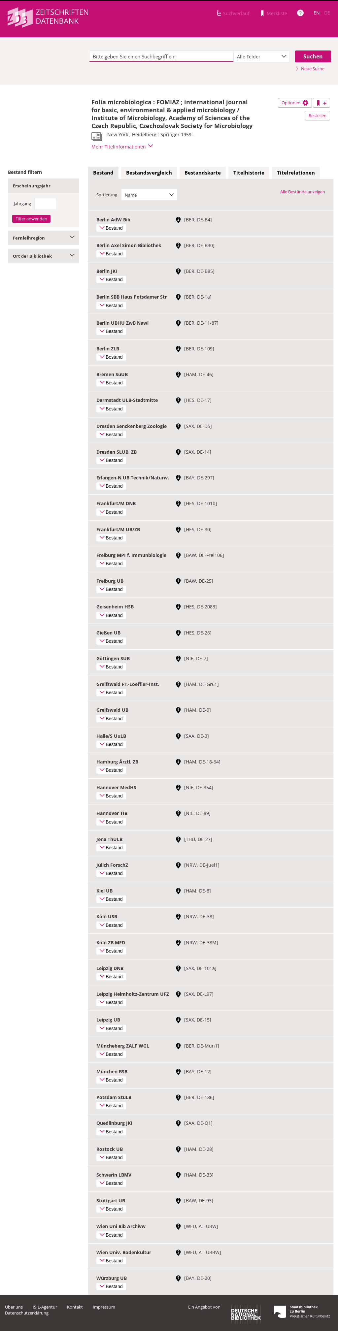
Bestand (103, 172)
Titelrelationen (296, 172)
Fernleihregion (43, 238)
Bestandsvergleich (149, 172)
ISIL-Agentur (45, 1307)
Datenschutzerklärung (27, 1313)
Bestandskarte (203, 172)
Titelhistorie (248, 172)
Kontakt (75, 1307)
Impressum (104, 1307)
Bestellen (317, 115)
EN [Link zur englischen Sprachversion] (317, 13)
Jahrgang (22, 204)
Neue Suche (309, 69)
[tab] (103, 173)
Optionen (295, 103)
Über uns (14, 1307)
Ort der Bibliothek (43, 256)
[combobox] (261, 56)
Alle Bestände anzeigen (302, 192)
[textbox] (161, 56)
